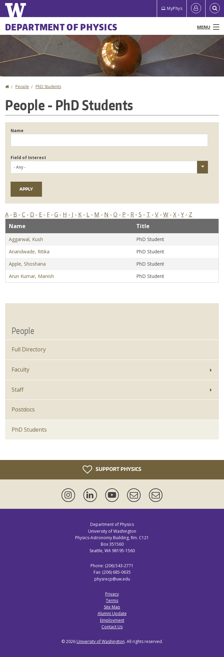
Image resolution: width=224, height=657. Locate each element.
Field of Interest (28, 157)
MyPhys (171, 8)
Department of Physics (61, 27)
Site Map (112, 607)
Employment (112, 620)
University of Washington (100, 641)
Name (17, 131)
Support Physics (112, 469)
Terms (112, 600)
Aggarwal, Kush (26, 239)
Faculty (20, 369)
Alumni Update (112, 613)
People (22, 86)
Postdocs (23, 409)
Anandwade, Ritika (29, 251)
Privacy (112, 594)
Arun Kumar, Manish (31, 276)
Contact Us (112, 627)
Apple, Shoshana (27, 264)
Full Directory (29, 349)
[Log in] (196, 8)
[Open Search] (215, 8)
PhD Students (48, 86)
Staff (18, 389)
